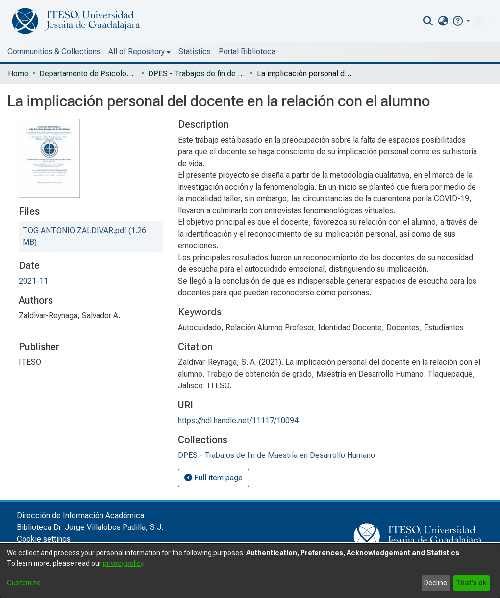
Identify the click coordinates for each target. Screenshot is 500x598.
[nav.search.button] (428, 21)
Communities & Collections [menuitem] (53, 51)
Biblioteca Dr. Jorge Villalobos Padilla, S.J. (90, 527)
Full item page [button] (213, 477)
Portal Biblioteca (247, 51)
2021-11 (33, 281)
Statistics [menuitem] (194, 51)
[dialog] (250, 570)
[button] (461, 20)
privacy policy (123, 563)
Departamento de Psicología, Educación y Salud (88, 73)
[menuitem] (443, 21)
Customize (24, 583)
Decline (435, 583)
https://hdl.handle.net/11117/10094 (238, 420)
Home (18, 73)
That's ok (471, 583)
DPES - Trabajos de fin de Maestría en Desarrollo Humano (197, 73)
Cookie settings (44, 539)
